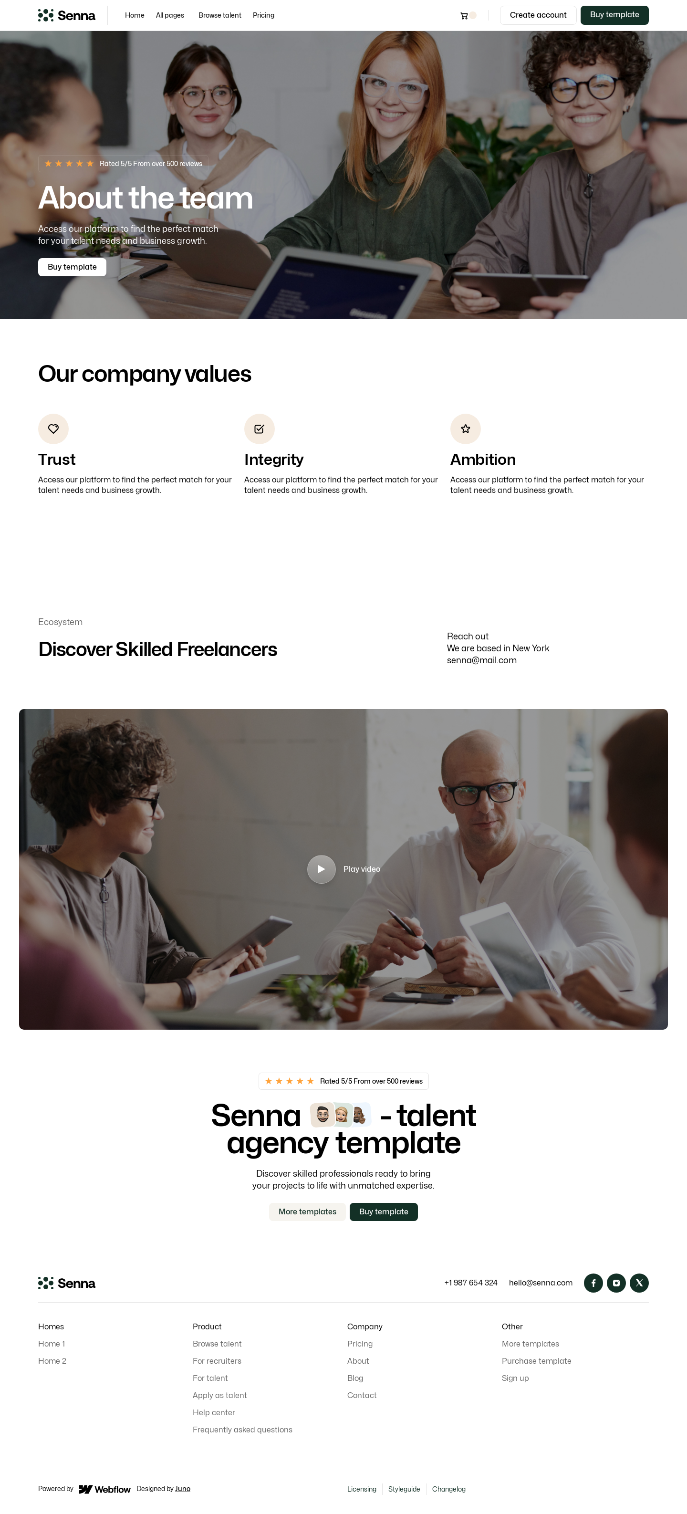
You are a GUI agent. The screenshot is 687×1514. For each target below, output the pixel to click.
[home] (67, 15)
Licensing (361, 1489)
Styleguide (404, 1489)
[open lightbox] (343, 869)
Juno (182, 1488)
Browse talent (219, 15)
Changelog (449, 1489)
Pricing (263, 15)
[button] (171, 15)
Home (135, 15)
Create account (538, 15)
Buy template (614, 14)
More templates (307, 1211)
